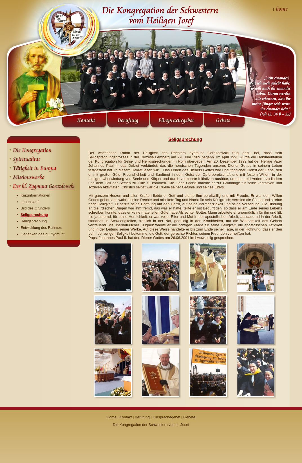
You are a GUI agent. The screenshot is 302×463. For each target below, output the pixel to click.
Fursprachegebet (166, 417)
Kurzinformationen (35, 195)
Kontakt (125, 417)
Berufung (142, 417)
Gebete (189, 417)
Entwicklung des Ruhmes (41, 227)
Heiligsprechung (34, 221)
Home (112, 417)
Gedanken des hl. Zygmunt (42, 234)
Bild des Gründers (35, 208)
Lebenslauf (30, 202)
